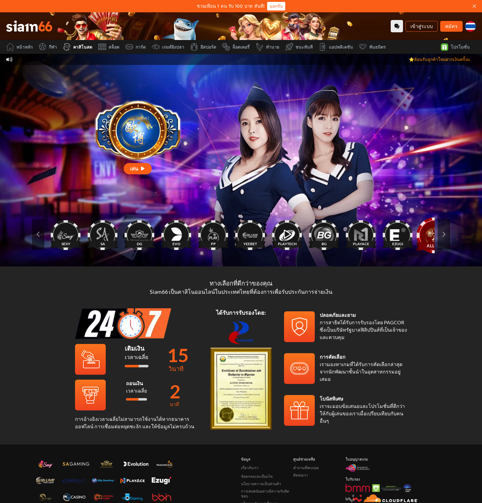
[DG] (139, 234)
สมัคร (451, 26)
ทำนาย (267, 47)
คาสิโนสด (77, 47)
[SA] (102, 234)
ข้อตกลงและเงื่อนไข (257, 476)
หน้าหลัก (19, 47)
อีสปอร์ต (203, 47)
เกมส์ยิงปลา (168, 47)
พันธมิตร (372, 47)
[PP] (213, 234)
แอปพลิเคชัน (336, 47)
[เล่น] (138, 168)
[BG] (324, 234)
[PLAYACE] (361, 234)
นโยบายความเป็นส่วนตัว (261, 483)
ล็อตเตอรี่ (236, 47)
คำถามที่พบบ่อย (306, 467)
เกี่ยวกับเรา (250, 467)
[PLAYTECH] (287, 234)
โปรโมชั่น (455, 47)
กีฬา (48, 47)
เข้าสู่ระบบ (421, 26)
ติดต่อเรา (300, 475)
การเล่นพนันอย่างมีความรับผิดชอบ (265, 493)
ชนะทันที (299, 47)
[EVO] (176, 234)
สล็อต (108, 47)
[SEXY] (65, 234)
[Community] (397, 26)
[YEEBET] (250, 234)
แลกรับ (276, 6)
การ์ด (135, 47)
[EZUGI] (397, 234)
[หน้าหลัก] (29, 26)
